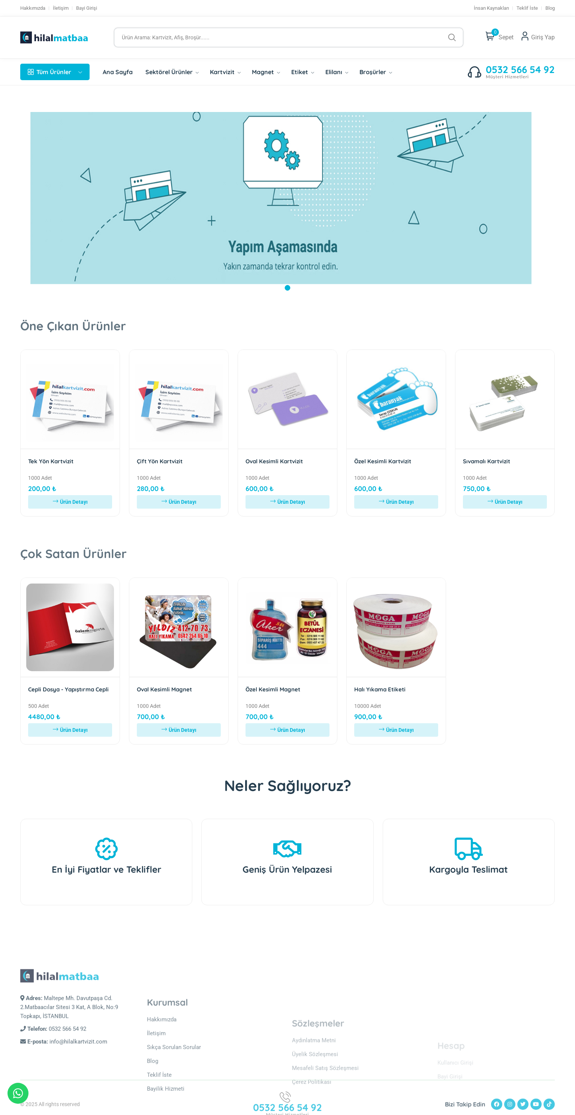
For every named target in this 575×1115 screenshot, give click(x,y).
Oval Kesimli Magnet (164, 689)
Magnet (266, 72)
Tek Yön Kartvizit (50, 461)
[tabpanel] (287, 197)
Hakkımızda (32, 8)
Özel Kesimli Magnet (273, 689)
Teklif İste (527, 8)
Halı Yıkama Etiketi (380, 689)
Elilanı (336, 72)
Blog (550, 8)
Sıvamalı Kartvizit (486, 461)
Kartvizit (225, 72)
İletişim (61, 8)
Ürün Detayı (70, 502)
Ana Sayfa (118, 72)
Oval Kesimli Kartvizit (274, 461)
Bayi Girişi (86, 8)
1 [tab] (287, 288)
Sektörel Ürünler (172, 72)
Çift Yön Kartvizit (160, 461)
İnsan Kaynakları (491, 8)
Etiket (302, 72)
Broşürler (375, 72)
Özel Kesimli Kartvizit (382, 461)
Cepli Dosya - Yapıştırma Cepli (68, 689)
